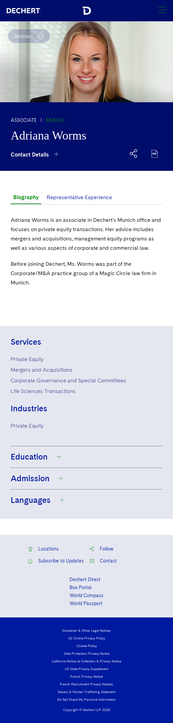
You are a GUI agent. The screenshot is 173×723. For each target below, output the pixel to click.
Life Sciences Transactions (43, 391)
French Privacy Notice (86, 676)
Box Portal (80, 587)
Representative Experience (79, 197)
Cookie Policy (87, 646)
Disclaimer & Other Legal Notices (86, 630)
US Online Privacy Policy (86, 638)
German (22, 36)
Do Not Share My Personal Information (86, 699)
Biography (26, 197)
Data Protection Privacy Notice (86, 653)
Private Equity (27, 359)
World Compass (86, 595)
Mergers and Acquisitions (42, 370)
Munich (55, 120)
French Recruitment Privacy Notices (86, 684)
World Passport (86, 603)
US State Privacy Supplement (86, 669)
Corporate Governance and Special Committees (68, 380)
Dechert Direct (85, 579)
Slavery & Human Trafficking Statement (86, 692)
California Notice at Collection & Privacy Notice (86, 661)
